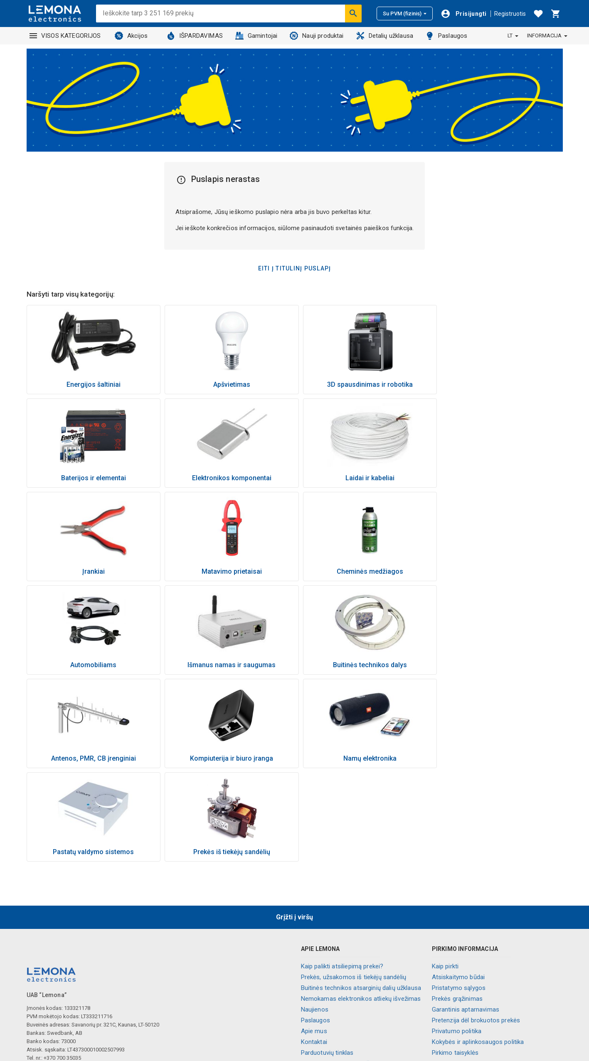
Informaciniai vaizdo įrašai (338, 970)
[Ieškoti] (353, 13)
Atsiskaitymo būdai (458, 883)
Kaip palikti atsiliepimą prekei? (342, 873)
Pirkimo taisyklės (455, 959)
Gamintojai (256, 36)
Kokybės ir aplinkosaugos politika (478, 948)
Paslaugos (446, 36)
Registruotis (510, 13)
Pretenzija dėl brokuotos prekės (476, 927)
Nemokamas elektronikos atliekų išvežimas (361, 905)
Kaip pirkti (445, 873)
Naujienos (314, 916)
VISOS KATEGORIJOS (65, 35)
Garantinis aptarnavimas (465, 916)
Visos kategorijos (325, 1002)
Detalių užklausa (384, 36)
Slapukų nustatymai (459, 1002)
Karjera (310, 981)
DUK (437, 991)
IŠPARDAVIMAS (195, 36)
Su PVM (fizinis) (404, 13)
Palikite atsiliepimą (457, 1013)
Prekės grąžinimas (457, 905)
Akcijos (131, 36)
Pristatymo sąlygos (459, 894)
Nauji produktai (316, 36)
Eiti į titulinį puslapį (294, 268)
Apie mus (314, 937)
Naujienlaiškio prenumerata (469, 981)
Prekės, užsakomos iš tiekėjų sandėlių (354, 883)
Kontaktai (314, 948)
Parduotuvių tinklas (327, 959)
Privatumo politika (457, 937)
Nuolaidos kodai (454, 970)
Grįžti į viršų (294, 824)
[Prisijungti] (463, 13)
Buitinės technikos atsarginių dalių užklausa (361, 894)
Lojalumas (315, 991)
